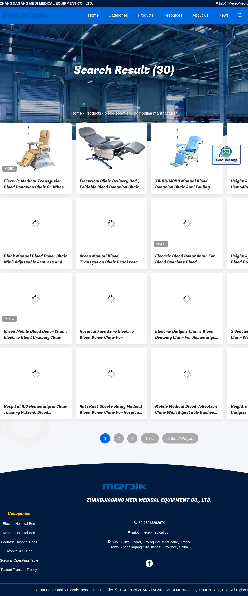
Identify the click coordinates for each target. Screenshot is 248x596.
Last (150, 438)
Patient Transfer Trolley (19, 570)
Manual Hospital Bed (19, 533)
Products (145, 15)
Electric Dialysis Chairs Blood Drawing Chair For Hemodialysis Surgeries (187, 334)
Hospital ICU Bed (19, 551)
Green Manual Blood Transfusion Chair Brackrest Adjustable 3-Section (109, 259)
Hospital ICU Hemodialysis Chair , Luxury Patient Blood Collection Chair (35, 409)
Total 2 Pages (180, 438)
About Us (200, 15)
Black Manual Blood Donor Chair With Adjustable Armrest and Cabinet (35, 259)
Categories (118, 15)
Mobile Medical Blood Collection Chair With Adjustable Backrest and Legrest (187, 409)
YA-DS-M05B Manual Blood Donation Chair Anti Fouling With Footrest (182, 184)
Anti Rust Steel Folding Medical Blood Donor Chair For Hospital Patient (111, 409)
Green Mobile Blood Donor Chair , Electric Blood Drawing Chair (36, 334)
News (224, 15)
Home (93, 15)
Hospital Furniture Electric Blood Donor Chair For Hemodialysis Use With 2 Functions (107, 334)
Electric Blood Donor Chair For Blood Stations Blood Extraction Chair (185, 259)
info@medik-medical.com (151, 532)
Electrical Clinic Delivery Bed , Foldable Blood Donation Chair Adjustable (109, 184)
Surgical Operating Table (19, 560)
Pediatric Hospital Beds (19, 542)
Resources (172, 15)
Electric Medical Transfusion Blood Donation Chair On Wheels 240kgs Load (35, 184)
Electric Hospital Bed (19, 524)
